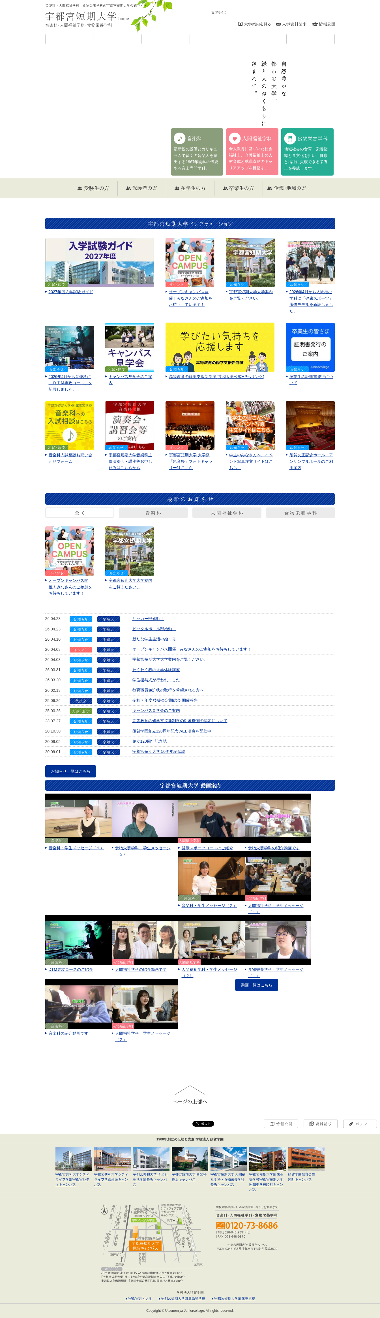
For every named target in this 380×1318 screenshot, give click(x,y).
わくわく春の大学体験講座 (156, 669)
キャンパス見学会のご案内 (156, 710)
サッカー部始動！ (148, 618)
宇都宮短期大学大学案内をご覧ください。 (170, 659)
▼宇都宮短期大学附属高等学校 (181, 1298)
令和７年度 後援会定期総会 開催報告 (165, 700)
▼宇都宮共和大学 (138, 1298)
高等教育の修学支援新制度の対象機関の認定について (179, 720)
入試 (286, 39)
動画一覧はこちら (256, 985)
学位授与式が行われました (156, 680)
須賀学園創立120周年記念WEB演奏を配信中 (171, 731)
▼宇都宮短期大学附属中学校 (233, 1298)
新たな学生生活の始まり (154, 639)
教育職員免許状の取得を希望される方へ (168, 690)
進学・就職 (334, 39)
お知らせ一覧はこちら (71, 771)
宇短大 (141, 39)
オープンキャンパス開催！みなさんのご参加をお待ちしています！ (191, 649)
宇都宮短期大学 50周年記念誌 (158, 751)
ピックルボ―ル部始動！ (154, 628)
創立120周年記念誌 (149, 741)
